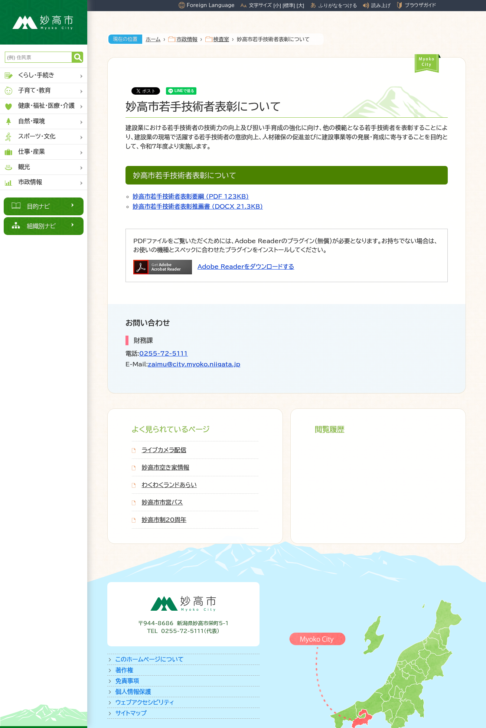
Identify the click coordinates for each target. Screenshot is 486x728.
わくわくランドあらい (169, 485)
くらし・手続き (29, 75)
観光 (17, 167)
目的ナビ (38, 206)
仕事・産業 (24, 152)
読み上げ (381, 5)
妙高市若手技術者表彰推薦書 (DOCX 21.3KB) (198, 206)
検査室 (221, 39)
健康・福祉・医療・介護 (39, 106)
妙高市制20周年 (164, 520)
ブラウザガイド (420, 5)
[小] (277, 5)
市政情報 (23, 182)
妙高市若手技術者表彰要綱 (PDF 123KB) (191, 196)
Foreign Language (211, 5)
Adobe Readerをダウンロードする (246, 267)
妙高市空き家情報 (165, 467)
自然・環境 (24, 121)
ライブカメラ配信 (164, 450)
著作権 (124, 670)
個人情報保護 (133, 692)
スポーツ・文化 (30, 136)
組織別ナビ (41, 226)
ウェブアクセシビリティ (144, 702)
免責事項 (127, 681)
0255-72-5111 (163, 353)
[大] (300, 5)
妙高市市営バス (162, 502)
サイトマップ (131, 713)
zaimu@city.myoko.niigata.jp (194, 364)
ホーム (153, 39)
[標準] (289, 5)
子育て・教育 (27, 90)
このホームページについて (149, 659)
